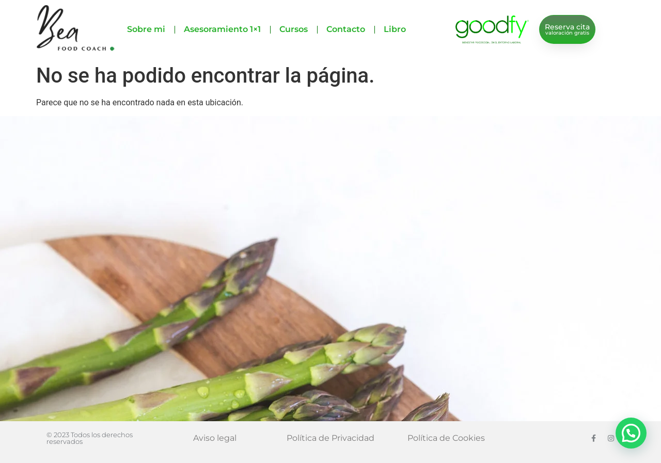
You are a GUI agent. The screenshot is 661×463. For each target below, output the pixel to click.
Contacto (345, 29)
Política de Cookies (446, 438)
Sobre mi (146, 29)
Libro (395, 29)
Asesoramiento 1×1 (222, 29)
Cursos (293, 29)
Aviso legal (215, 438)
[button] (631, 433)
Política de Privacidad (330, 438)
